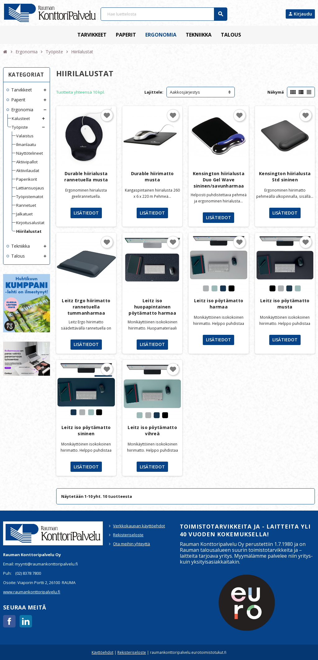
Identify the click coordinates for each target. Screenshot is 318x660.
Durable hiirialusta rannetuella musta (86, 177)
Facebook (9, 621)
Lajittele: (153, 92)
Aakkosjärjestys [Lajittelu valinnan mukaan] (185, 92)
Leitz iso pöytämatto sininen (86, 430)
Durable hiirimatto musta (152, 177)
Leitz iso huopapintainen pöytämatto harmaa (152, 307)
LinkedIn (26, 621)
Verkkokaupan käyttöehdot (139, 526)
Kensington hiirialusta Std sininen (285, 177)
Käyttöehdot (102, 652)
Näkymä (275, 92)
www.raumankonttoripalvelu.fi (31, 592)
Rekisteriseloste (128, 535)
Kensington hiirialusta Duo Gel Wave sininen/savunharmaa (218, 180)
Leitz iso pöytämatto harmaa (218, 304)
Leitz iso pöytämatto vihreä (152, 430)
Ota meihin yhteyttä (131, 544)
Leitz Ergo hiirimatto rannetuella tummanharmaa (86, 307)
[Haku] (164, 14)
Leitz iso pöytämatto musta (285, 304)
